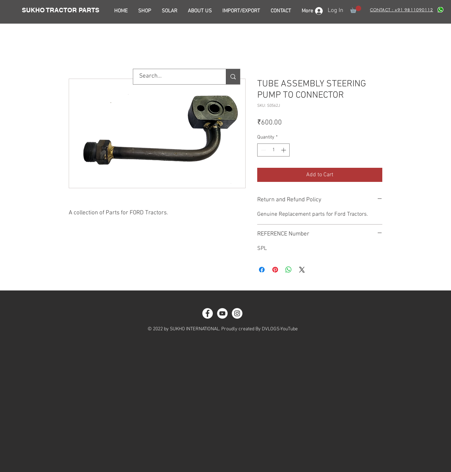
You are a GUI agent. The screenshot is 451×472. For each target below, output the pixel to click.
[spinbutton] (273, 150)
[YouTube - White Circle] (222, 313)
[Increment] (284, 150)
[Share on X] (302, 269)
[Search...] (175, 76)
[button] (355, 9)
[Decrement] (262, 150)
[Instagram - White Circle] (237, 313)
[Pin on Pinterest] (275, 269)
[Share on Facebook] (262, 269)
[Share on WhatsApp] (288, 269)
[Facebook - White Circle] (207, 313)
